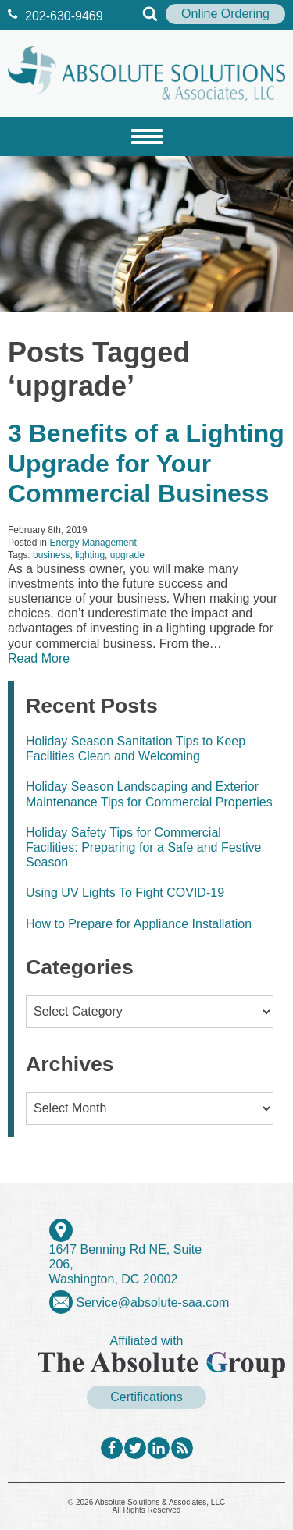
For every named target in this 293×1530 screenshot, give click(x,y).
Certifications (146, 1397)
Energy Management (92, 542)
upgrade (127, 555)
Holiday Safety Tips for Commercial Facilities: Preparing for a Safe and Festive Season (143, 847)
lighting (90, 555)
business (51, 555)
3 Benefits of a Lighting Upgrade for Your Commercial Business (146, 463)
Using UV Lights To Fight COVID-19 (125, 892)
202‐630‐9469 (55, 16)
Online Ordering (225, 13)
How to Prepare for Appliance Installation (139, 923)
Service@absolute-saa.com (153, 1302)
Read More (39, 658)
